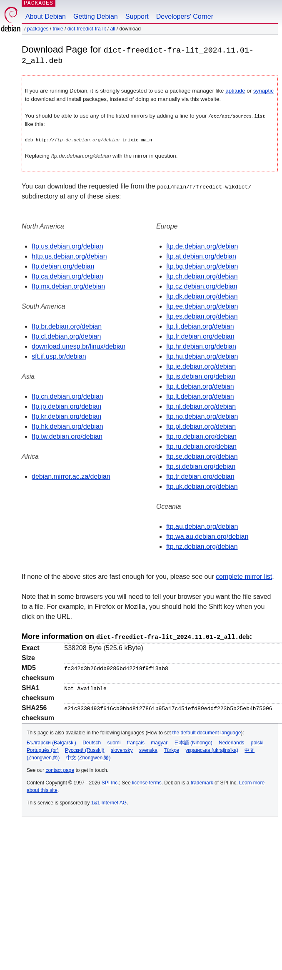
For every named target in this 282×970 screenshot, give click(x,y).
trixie (57, 29)
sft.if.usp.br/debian (59, 355)
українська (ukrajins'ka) (211, 749)
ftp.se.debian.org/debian (202, 456)
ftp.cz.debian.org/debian (201, 285)
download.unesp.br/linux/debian (78, 345)
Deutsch (91, 741)
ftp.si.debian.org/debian (200, 466)
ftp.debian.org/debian (63, 265)
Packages (37, 29)
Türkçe (171, 749)
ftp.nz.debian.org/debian (202, 546)
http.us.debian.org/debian (69, 255)
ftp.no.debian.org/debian (202, 416)
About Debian (45, 16)
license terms (147, 781)
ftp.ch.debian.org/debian (202, 275)
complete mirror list (244, 576)
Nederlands (231, 741)
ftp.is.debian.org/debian (200, 375)
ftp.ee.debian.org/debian (202, 305)
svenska (148, 749)
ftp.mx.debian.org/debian (68, 285)
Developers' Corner (184, 16)
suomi (114, 741)
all (112, 29)
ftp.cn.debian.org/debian (67, 396)
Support (137, 16)
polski (257, 741)
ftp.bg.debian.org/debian (202, 265)
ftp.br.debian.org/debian (67, 325)
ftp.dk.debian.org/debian (202, 295)
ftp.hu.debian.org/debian (202, 355)
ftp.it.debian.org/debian (200, 386)
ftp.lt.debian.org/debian (200, 396)
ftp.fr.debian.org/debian (200, 335)
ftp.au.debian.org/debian (202, 526)
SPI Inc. (110, 781)
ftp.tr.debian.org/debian (200, 476)
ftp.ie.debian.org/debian (201, 365)
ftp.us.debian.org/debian (67, 245)
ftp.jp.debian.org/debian (66, 406)
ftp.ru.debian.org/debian (201, 446)
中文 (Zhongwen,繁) (88, 756)
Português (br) (43, 749)
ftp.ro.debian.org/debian (201, 436)
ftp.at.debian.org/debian (201, 255)
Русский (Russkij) (85, 749)
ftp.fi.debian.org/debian (200, 325)
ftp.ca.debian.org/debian (67, 275)
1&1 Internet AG (109, 801)
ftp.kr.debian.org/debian (66, 416)
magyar (159, 741)
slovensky (122, 749)
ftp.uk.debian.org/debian (202, 486)
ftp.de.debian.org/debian (202, 245)
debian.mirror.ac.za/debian (71, 476)
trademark (202, 781)
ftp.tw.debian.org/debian (67, 436)
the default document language (206, 731)
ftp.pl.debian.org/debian (201, 426)
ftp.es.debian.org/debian (202, 315)
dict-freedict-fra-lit (86, 29)
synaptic (263, 90)
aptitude (235, 90)
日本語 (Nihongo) (193, 741)
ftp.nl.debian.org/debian (201, 406)
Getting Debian (95, 16)
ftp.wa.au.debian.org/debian (207, 536)
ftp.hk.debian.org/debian (67, 426)
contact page (59, 769)
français (136, 741)
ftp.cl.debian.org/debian (66, 335)
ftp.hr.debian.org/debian (201, 345)
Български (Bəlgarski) (51, 741)
